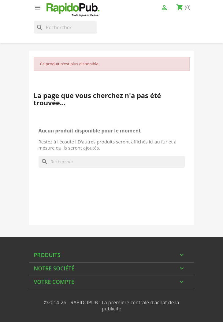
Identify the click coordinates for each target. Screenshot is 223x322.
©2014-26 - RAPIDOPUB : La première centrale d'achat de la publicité (111, 305)
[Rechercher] (65, 27)
